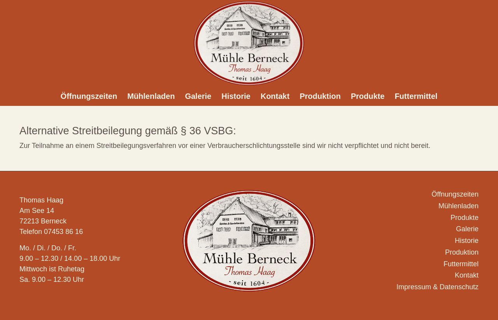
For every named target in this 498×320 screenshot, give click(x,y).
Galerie (467, 229)
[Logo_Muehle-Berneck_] (249, 43)
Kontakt (467, 275)
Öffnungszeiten (455, 194)
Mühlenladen (458, 206)
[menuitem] (89, 96)
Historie (467, 240)
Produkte (465, 218)
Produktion (462, 252)
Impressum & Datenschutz (437, 287)
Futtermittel (461, 264)
